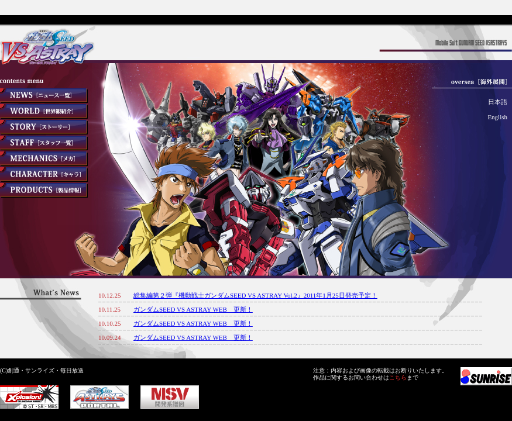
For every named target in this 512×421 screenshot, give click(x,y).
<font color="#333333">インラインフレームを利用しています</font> (305, 317)
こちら (398, 377)
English (497, 116)
